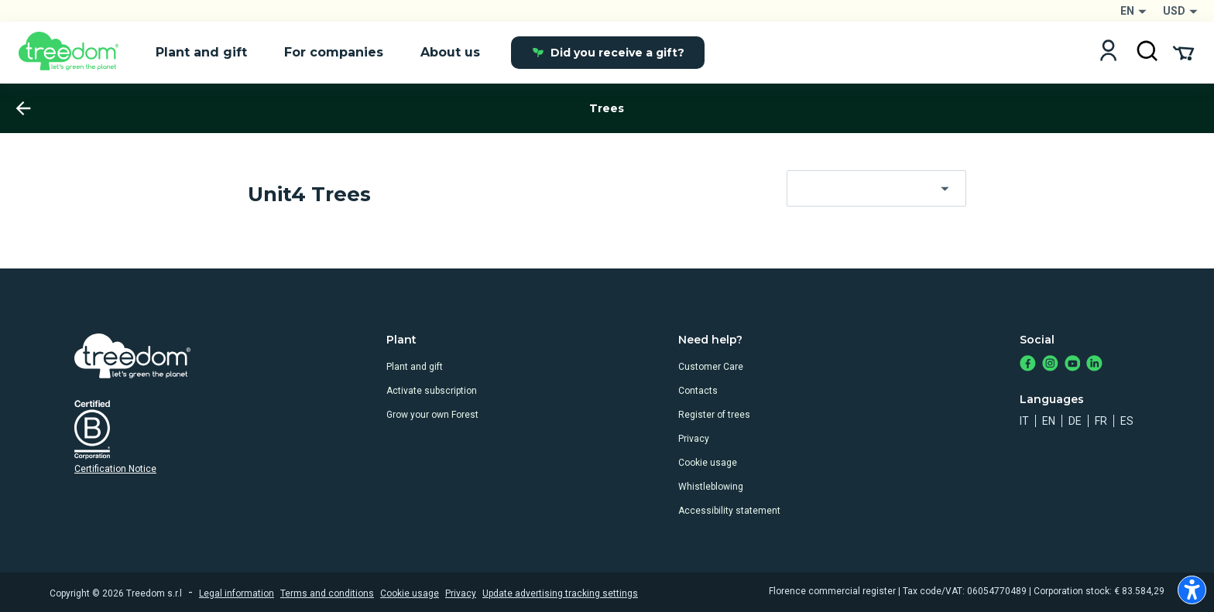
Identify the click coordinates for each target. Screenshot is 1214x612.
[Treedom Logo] (75, 53)
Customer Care (710, 366)
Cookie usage (707, 462)
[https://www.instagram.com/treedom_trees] (1050, 364)
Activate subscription (431, 390)
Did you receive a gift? (608, 53)
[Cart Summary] (1183, 52)
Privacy (693, 438)
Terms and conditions (327, 593)
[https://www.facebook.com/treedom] (1028, 364)
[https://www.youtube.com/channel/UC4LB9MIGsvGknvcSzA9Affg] (1073, 364)
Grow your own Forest (432, 414)
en (1048, 421)
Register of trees (714, 414)
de (1075, 421)
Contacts (698, 390)
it (1024, 421)
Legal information (236, 593)
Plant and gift (414, 366)
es (1126, 421)
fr (1101, 421)
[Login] (1108, 52)
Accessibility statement (729, 510)
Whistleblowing (710, 486)
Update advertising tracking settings (560, 593)
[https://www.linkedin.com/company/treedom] (1094, 364)
